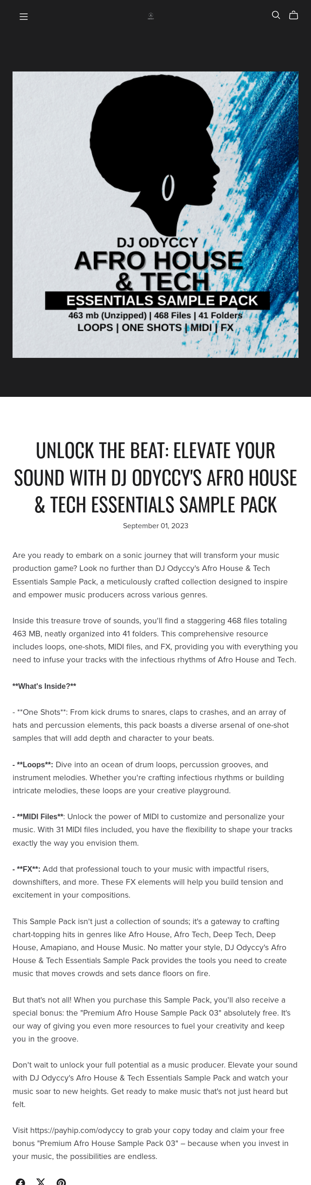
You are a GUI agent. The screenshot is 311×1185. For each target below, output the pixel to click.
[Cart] (297, 15)
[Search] (276, 15)
